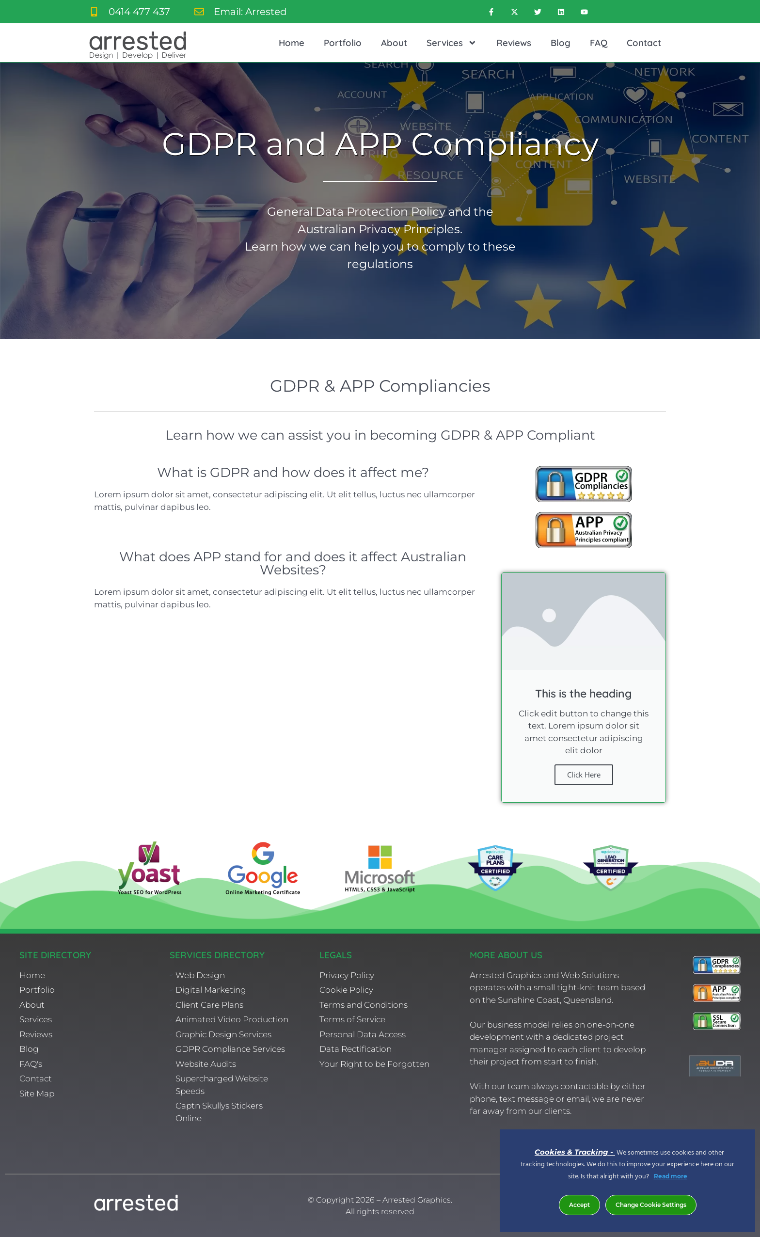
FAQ (598, 42)
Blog (560, 42)
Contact (644, 42)
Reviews (513, 42)
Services (452, 42)
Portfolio (343, 42)
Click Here (584, 774)
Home (291, 42)
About (394, 42)
